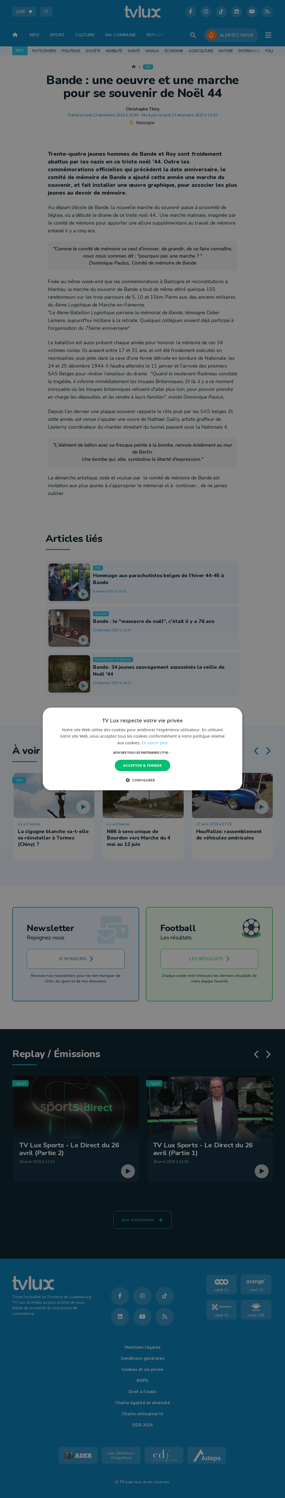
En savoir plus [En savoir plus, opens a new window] (155, 742)
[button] (142, 752)
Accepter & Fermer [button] (142, 765)
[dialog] (142, 749)
